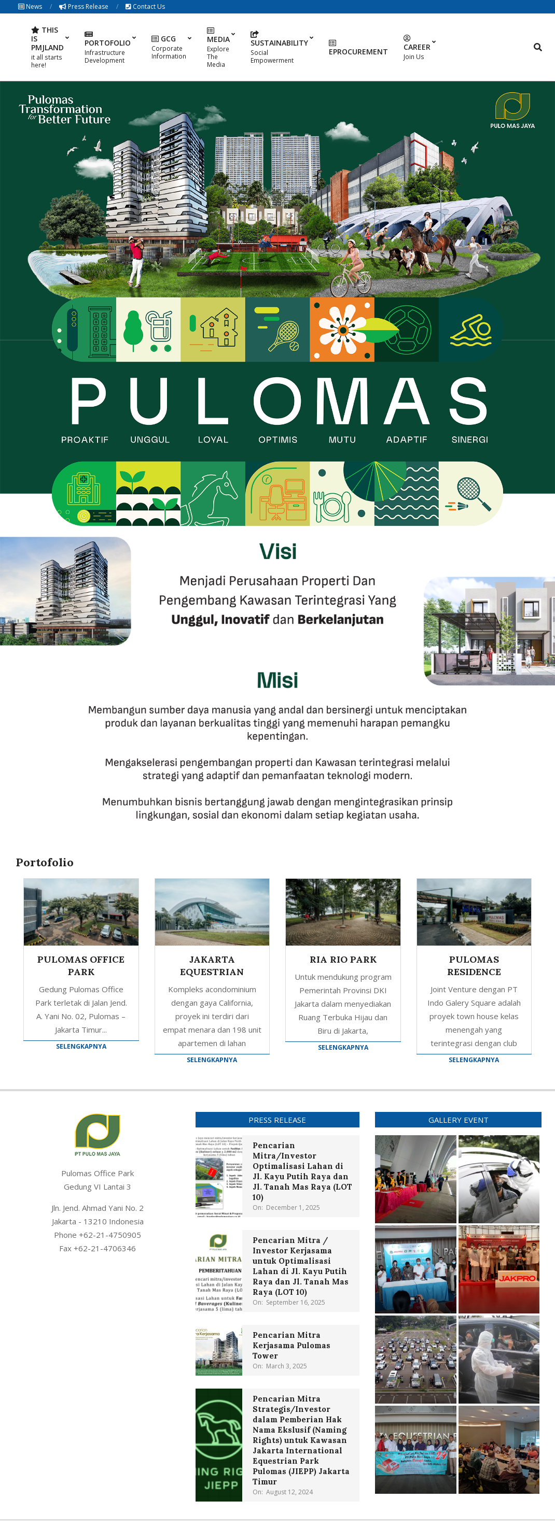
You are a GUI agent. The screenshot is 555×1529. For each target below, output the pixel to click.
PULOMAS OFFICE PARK (80, 965)
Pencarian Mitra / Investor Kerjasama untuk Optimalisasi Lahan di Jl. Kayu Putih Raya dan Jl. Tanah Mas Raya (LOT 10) (301, 1266)
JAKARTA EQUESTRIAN (212, 965)
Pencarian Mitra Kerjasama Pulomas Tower (291, 1345)
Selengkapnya (81, 1046)
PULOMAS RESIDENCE (474, 965)
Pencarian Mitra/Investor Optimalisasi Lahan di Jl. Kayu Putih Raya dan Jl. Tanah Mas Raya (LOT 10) (302, 1171)
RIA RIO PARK (343, 959)
